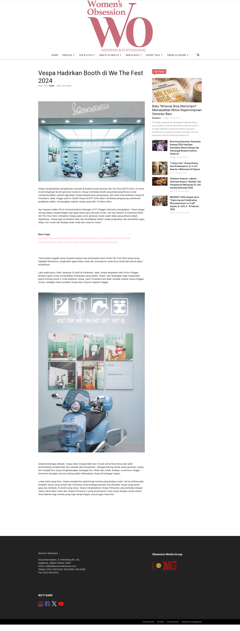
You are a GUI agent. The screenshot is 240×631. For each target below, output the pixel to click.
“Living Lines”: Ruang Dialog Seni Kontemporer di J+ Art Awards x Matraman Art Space (185, 166)
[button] (198, 55)
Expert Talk (154, 55)
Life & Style (87, 55)
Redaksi (160, 621)
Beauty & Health (110, 55)
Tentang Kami (148, 621)
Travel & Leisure (177, 55)
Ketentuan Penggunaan (192, 621)
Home (54, 55)
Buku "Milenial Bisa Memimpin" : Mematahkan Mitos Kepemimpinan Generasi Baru (177, 110)
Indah (51, 85)
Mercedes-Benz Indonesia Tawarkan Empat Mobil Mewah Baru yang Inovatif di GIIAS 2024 (84, 238)
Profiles (68, 55)
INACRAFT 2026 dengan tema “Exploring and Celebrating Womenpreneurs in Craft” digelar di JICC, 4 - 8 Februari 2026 (184, 203)
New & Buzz (134, 55)
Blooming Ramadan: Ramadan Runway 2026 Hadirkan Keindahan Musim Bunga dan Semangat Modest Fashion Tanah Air (185, 147)
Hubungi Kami (173, 621)
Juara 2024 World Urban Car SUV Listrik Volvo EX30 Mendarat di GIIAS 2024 (77, 242)
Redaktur (156, 118)
